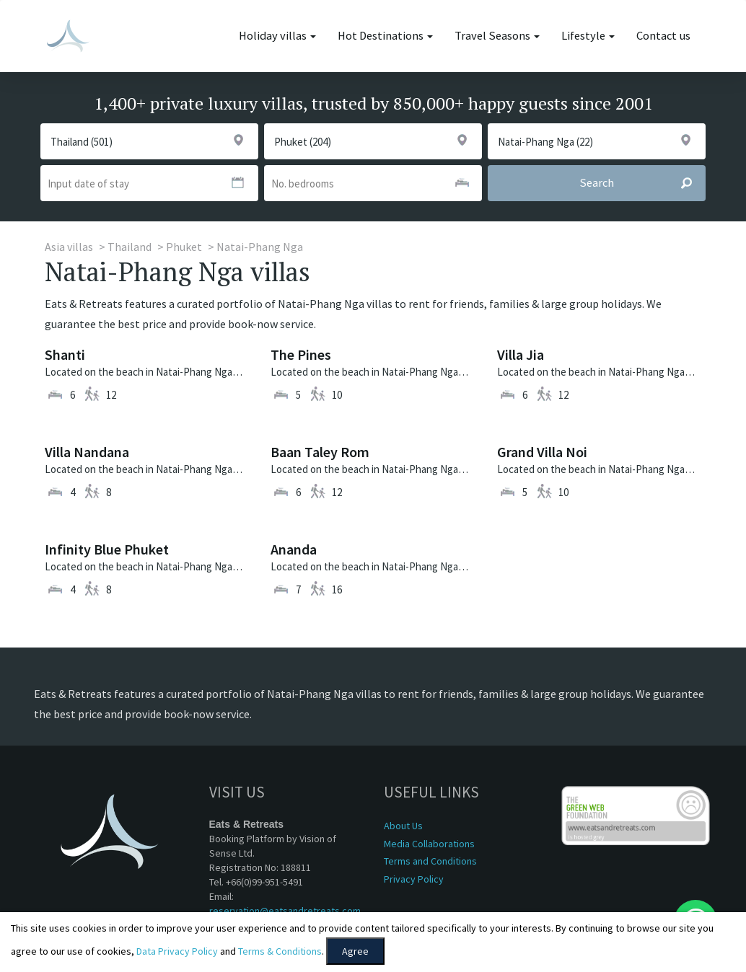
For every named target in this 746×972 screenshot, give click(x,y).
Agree (355, 951)
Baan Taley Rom (320, 452)
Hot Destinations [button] (385, 35)
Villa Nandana (87, 452)
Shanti (65, 354)
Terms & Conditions (280, 951)
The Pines (301, 354)
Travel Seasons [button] (497, 35)
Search (642, 183)
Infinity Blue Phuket (107, 549)
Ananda (294, 549)
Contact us (663, 35)
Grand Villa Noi (542, 452)
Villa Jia (520, 354)
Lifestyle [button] (588, 35)
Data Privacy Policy (177, 951)
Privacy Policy (414, 878)
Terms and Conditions (430, 860)
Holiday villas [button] (277, 35)
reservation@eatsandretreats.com (285, 910)
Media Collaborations (429, 843)
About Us (403, 825)
